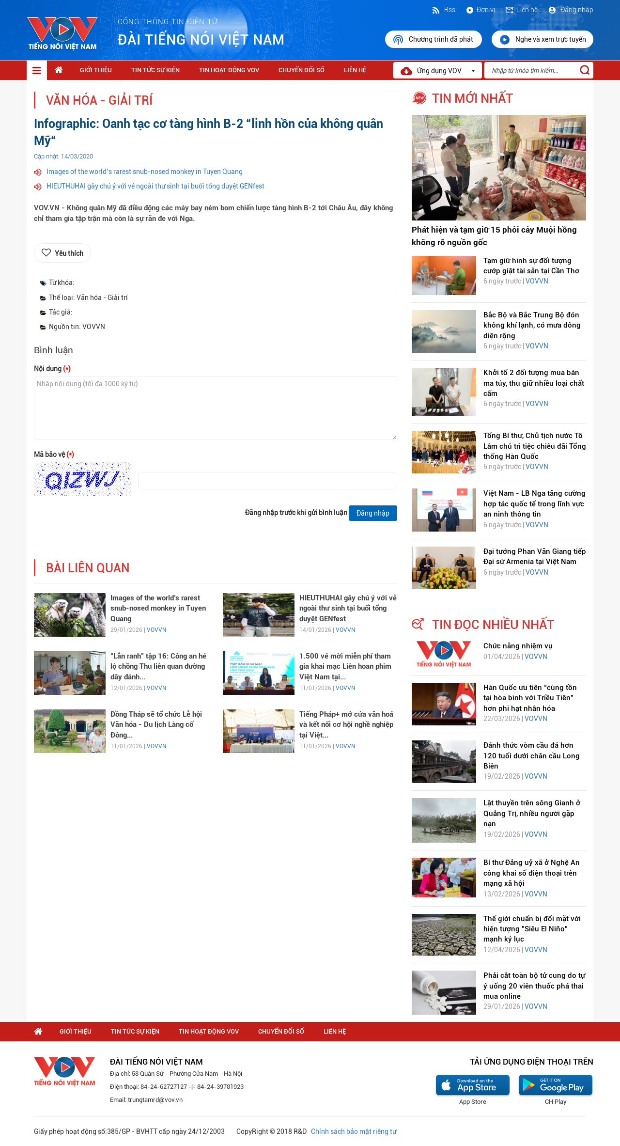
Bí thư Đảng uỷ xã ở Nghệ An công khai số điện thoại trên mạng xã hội (531, 873)
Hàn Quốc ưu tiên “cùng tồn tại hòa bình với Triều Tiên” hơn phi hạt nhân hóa (530, 698)
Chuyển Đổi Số (302, 70)
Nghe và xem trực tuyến (542, 40)
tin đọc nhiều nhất (493, 624)
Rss (443, 10)
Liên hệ (521, 10)
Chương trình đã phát (433, 40)
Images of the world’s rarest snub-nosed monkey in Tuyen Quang (144, 171)
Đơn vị (480, 10)
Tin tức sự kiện (155, 70)
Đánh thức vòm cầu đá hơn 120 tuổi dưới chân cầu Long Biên (531, 755)
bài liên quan (88, 568)
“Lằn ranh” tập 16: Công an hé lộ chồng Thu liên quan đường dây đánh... (158, 666)
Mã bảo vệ (54, 454)
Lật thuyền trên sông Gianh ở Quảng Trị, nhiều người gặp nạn (531, 813)
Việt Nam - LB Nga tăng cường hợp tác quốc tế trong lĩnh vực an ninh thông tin (534, 503)
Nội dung (52, 369)
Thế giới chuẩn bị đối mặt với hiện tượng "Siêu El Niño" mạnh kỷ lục (532, 929)
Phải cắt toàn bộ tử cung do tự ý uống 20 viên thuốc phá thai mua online (534, 986)
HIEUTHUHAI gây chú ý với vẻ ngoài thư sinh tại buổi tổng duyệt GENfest (155, 186)
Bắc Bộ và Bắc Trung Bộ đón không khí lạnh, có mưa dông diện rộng (532, 325)
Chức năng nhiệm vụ (518, 646)
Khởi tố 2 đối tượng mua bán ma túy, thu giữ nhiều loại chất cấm (533, 383)
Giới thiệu (96, 70)
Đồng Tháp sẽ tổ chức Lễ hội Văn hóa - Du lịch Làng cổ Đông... (156, 724)
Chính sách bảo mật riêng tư (353, 1131)
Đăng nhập (570, 10)
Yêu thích (69, 253)
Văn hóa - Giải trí (99, 101)
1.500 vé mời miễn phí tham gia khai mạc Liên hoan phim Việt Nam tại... (345, 666)
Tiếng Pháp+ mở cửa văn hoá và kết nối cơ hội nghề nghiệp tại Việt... (346, 724)
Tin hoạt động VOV (229, 70)
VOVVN (156, 630)
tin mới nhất (472, 98)
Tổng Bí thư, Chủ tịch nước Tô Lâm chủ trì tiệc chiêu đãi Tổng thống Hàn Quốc (534, 446)
